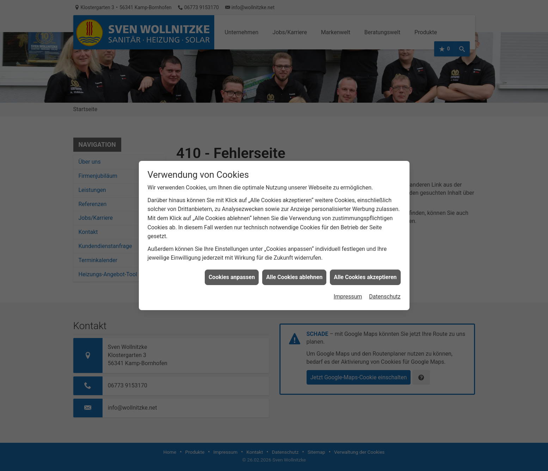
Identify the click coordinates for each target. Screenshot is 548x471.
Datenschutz (384, 292)
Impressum (348, 292)
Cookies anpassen (232, 273)
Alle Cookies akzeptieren (365, 273)
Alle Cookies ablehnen (294, 273)
